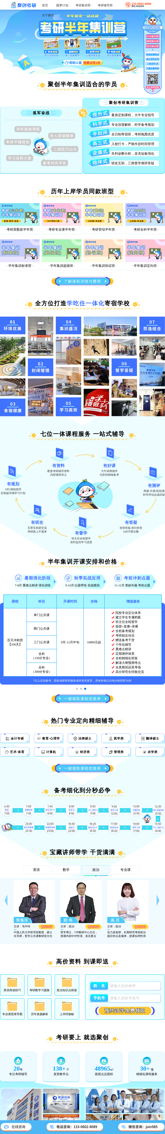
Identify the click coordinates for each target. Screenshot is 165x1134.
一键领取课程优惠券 (82, 699)
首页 (45, 5)
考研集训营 (84, 5)
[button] (6, 901)
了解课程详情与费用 (82, 281)
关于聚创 (48, 15)
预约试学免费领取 (125, 1010)
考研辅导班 (106, 5)
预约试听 (46, 926)
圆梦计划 (63, 5)
